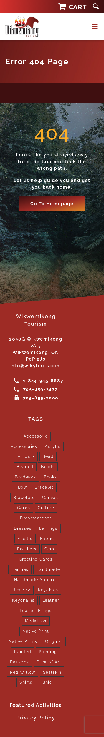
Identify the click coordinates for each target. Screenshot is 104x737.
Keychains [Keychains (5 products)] (23, 600)
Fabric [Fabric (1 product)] (47, 538)
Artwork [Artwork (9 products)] (26, 456)
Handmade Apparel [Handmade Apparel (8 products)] (35, 579)
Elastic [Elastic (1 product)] (25, 538)
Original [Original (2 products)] (54, 641)
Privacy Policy (35, 718)
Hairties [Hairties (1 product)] (20, 569)
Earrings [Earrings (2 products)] (48, 528)
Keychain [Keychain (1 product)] (48, 590)
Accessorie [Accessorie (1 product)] (36, 436)
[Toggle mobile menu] (95, 26)
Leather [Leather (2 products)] (50, 600)
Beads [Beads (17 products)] (48, 466)
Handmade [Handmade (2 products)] (48, 569)
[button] (96, 6)
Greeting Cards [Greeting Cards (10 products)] (35, 559)
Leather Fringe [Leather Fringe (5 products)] (36, 610)
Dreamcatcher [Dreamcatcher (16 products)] (35, 518)
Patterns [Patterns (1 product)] (19, 661)
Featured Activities (36, 705)
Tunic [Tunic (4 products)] (46, 682)
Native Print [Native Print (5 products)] (35, 631)
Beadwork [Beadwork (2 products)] (25, 476)
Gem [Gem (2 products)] (49, 548)
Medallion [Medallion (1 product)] (36, 620)
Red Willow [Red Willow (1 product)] (22, 672)
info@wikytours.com (35, 365)
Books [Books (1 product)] (50, 476)
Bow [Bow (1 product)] (22, 487)
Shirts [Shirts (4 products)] (25, 682)
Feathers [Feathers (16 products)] (27, 548)
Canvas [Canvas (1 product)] (50, 497)
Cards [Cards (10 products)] (23, 507)
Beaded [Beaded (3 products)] (25, 466)
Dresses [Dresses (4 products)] (22, 528)
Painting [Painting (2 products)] (48, 651)
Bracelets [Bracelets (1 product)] (23, 497)
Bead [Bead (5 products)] (48, 456)
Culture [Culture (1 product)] (46, 507)
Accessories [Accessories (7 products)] (24, 446)
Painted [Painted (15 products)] (22, 651)
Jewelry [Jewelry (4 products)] (21, 590)
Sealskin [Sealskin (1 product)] (52, 672)
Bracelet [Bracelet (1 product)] (44, 487)
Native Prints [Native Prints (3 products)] (23, 641)
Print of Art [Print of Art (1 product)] (49, 661)
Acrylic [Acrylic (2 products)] (52, 446)
